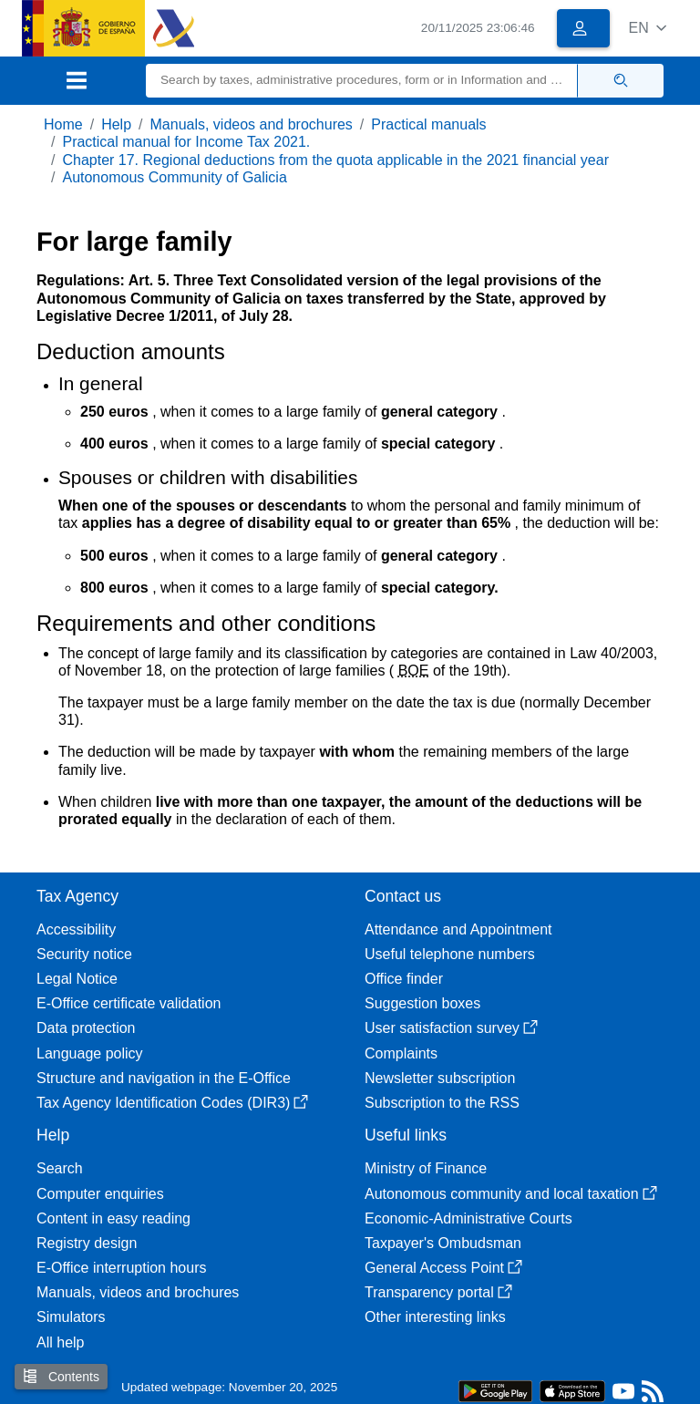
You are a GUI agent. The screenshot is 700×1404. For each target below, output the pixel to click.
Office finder (404, 978)
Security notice (84, 954)
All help (60, 1342)
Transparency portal (438, 1292)
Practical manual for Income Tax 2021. (186, 142)
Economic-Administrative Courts (468, 1218)
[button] (647, 27)
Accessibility (76, 929)
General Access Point (443, 1267)
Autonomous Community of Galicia (174, 177)
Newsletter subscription (440, 1078)
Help (116, 124)
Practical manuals (428, 124)
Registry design (86, 1243)
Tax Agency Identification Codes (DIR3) (172, 1102)
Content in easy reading (113, 1218)
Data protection (86, 1028)
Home (63, 124)
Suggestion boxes (422, 1003)
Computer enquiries (100, 1194)
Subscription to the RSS (442, 1102)
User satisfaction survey (451, 1028)
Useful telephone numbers (450, 954)
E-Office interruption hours (121, 1267)
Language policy (89, 1053)
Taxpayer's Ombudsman (443, 1243)
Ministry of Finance (426, 1168)
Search (59, 1168)
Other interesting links (435, 1317)
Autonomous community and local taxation (511, 1194)
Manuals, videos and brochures (251, 124)
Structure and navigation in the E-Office (163, 1078)
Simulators (71, 1317)
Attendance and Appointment (458, 929)
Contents (61, 1376)
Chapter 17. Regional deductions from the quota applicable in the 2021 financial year (335, 160)
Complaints (401, 1053)
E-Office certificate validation (128, 1003)
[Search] (362, 81)
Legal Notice (77, 978)
